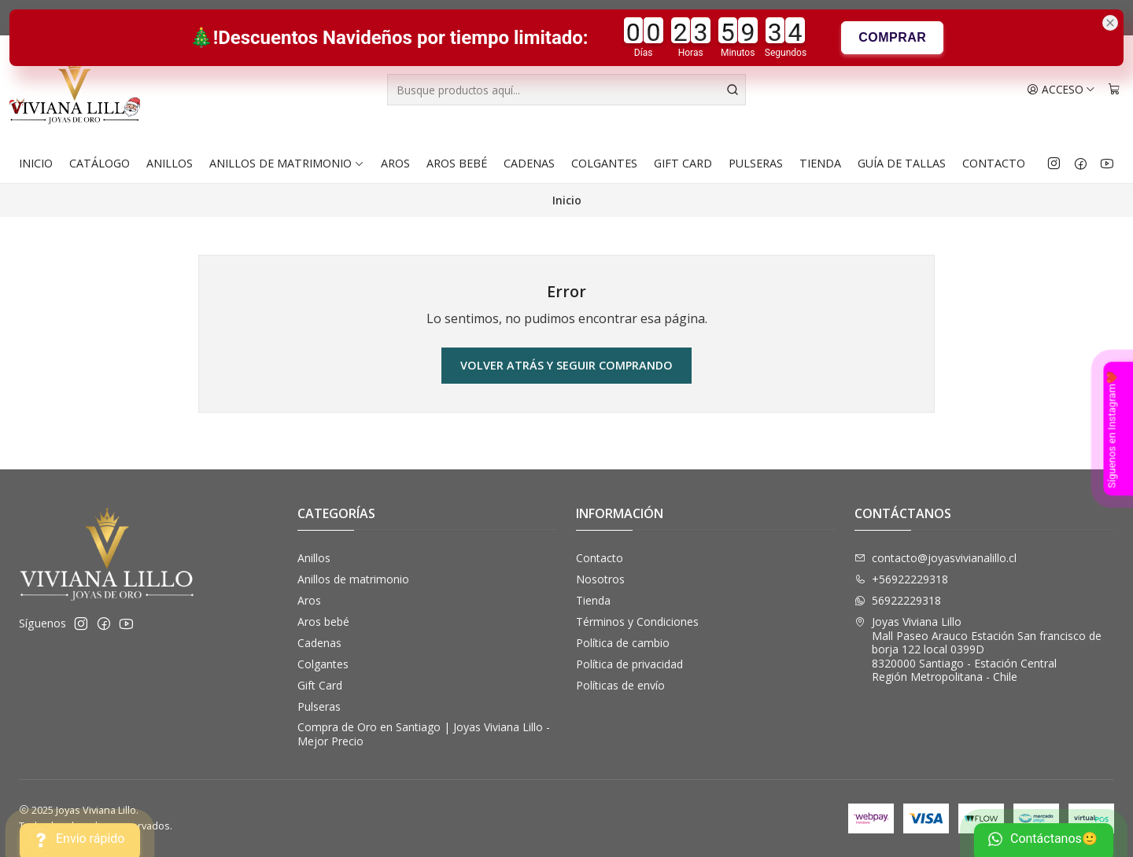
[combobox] (566, 89)
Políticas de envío (620, 685)
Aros (395, 163)
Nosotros (600, 579)
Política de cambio (623, 642)
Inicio (36, 163)
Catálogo (99, 163)
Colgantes (604, 163)
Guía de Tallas (902, 163)
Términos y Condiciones (637, 621)
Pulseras (756, 163)
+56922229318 (901, 579)
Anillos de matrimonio (286, 163)
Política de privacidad (629, 664)
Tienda (820, 163)
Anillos (169, 163)
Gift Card (683, 163)
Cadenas (529, 163)
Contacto (993, 163)
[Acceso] (1061, 90)
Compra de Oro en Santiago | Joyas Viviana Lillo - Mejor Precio (423, 733)
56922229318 (897, 600)
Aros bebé (456, 163)
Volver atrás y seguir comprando (566, 365)
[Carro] (1114, 90)
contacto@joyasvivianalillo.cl (935, 557)
